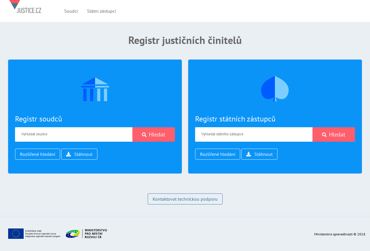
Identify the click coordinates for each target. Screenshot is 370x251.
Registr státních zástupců (235, 118)
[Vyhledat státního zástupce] (254, 134)
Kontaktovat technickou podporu (185, 199)
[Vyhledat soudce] (74, 134)
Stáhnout (79, 154)
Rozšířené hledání (37, 154)
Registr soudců (38, 118)
